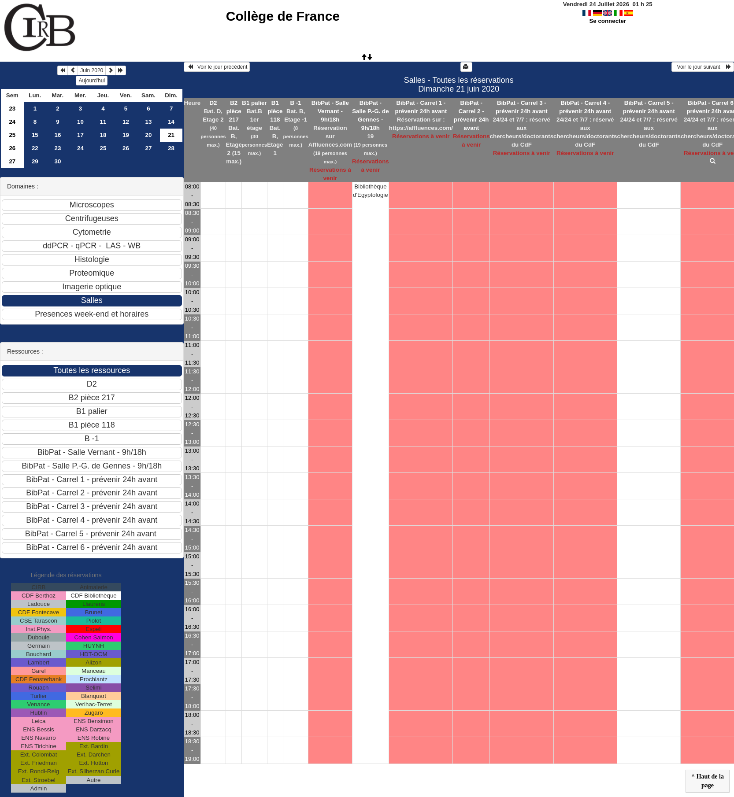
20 (148, 135)
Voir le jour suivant (702, 67)
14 (171, 121)
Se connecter (607, 21)
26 (12, 148)
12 (125, 121)
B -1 (295, 103)
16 (57, 135)
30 (57, 161)
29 (35, 161)
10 (80, 121)
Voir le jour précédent (217, 67)
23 (12, 108)
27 (148, 148)
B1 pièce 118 (274, 111)
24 (12, 121)
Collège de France (283, 16)
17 (80, 135)
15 (35, 135)
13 (148, 121)
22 (35, 148)
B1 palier (254, 103)
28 (171, 148)
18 (103, 135)
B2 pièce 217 (233, 111)
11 (103, 121)
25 (12, 135)
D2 (213, 103)
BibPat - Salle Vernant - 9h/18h (330, 111)
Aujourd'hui (91, 80)
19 (125, 135)
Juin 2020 (91, 70)
